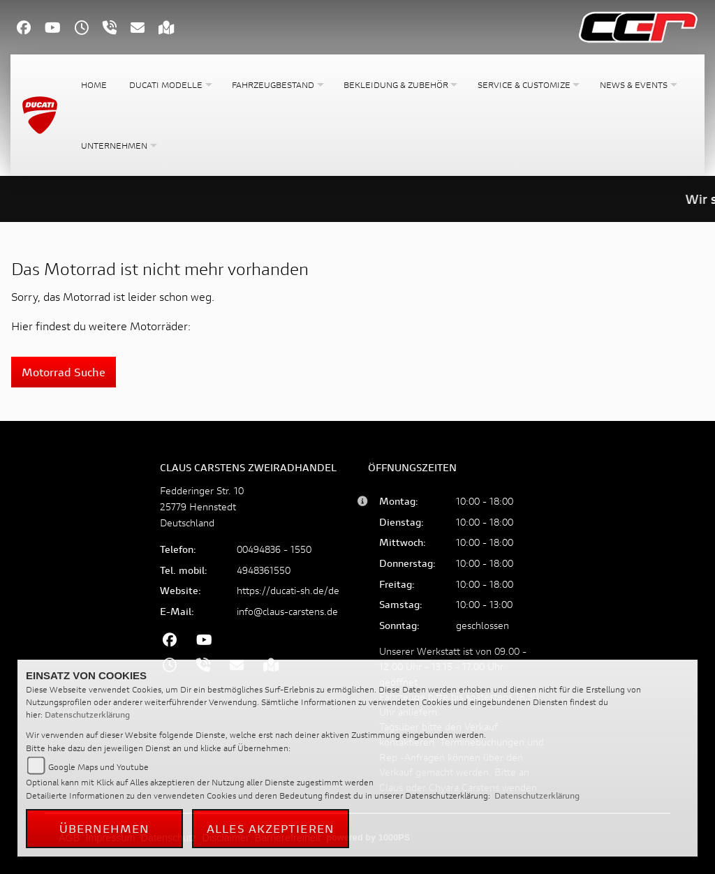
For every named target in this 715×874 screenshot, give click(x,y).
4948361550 (263, 570)
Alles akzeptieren (270, 828)
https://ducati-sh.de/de (288, 590)
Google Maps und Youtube (98, 767)
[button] (169, 84)
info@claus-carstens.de (287, 611)
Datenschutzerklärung (87, 714)
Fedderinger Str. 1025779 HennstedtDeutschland (202, 506)
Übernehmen (104, 828)
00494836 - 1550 (274, 549)
